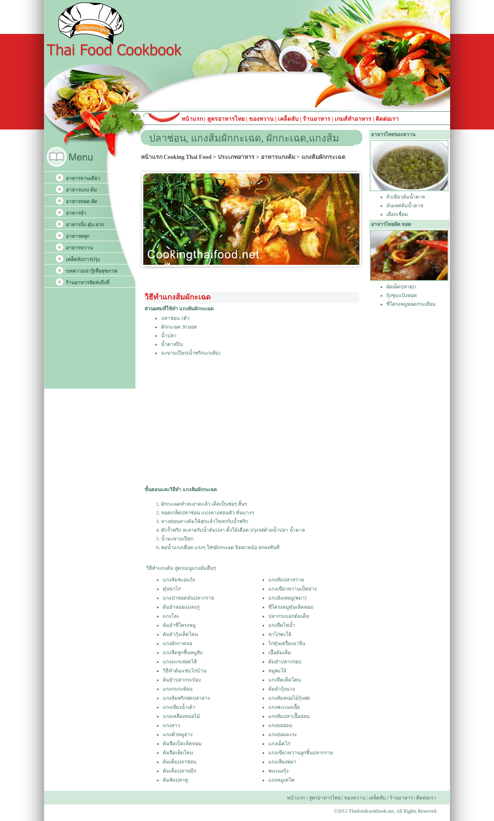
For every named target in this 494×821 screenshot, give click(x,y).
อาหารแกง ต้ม (81, 190)
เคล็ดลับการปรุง (83, 259)
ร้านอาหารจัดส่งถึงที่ (87, 283)
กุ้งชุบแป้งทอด (401, 295)
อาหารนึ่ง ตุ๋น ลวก (85, 225)
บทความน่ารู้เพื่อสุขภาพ (91, 271)
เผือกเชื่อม (397, 214)
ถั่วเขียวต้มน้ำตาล (405, 197)
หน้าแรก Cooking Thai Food (176, 157)
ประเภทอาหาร (236, 157)
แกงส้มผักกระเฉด (323, 157)
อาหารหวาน (79, 248)
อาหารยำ (76, 213)
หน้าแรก (193, 119)
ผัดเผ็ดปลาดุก (401, 287)
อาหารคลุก (77, 236)
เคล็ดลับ (288, 119)
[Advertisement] (251, 421)
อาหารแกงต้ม (278, 157)
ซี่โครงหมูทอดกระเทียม (411, 304)
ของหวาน (262, 119)
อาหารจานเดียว (83, 178)
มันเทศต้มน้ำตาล (404, 206)
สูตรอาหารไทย (225, 119)
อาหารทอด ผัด (81, 201)
